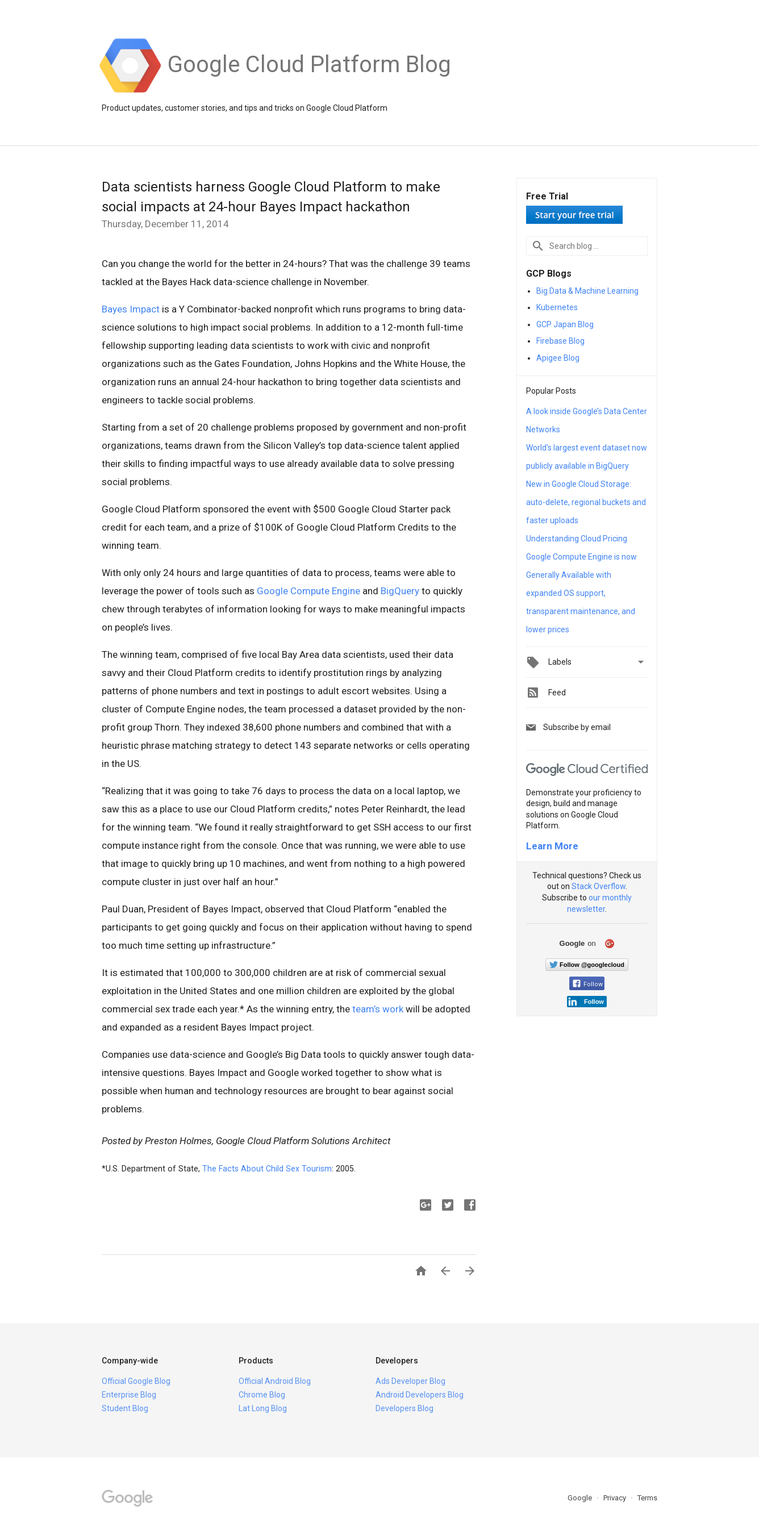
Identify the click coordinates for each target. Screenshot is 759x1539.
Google (581, 1498)
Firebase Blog (560, 340)
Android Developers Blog (420, 1394)
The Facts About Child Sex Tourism (267, 1168)
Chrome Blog (262, 1394)
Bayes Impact (131, 309)
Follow (588, 984)
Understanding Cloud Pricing (576, 538)
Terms (647, 1498)
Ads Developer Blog (410, 1381)
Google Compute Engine (308, 591)
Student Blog (125, 1408)
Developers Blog (404, 1408)
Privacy (615, 1498)
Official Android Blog (275, 1381)
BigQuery (400, 591)
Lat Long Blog (263, 1408)
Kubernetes (557, 307)
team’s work (377, 1009)
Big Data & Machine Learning (587, 290)
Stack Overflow (598, 886)
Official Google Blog (136, 1381)
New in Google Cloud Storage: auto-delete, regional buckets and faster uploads (586, 502)
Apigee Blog (557, 357)
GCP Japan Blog (565, 324)
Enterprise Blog (129, 1394)
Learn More (552, 846)
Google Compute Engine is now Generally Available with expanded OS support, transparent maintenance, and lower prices (581, 593)
